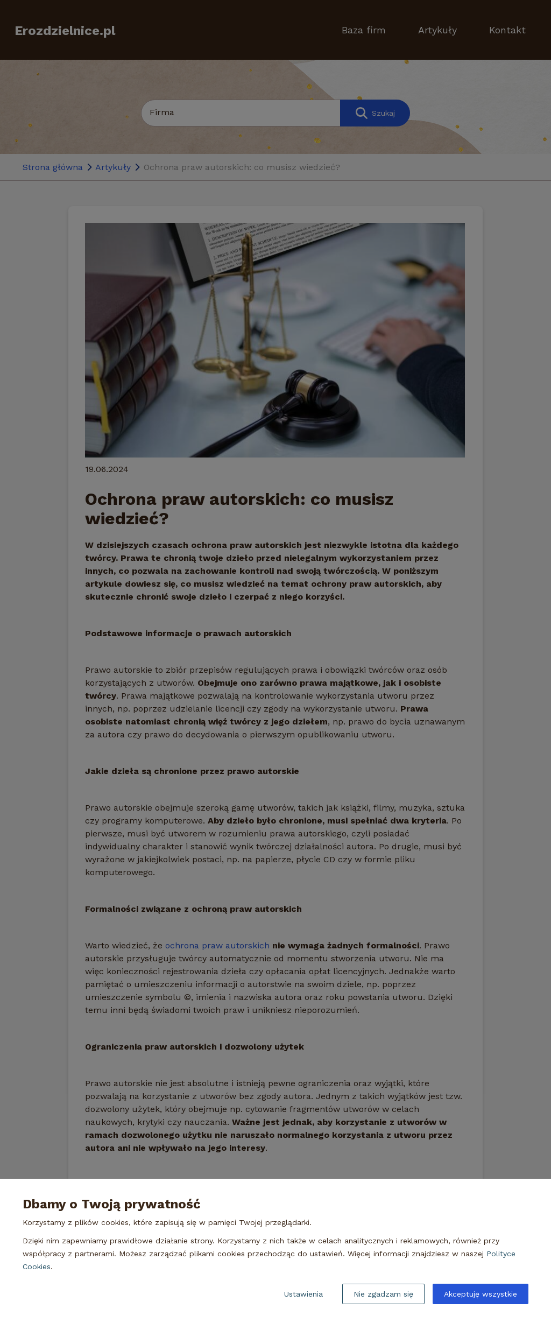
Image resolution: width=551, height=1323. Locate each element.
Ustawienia (303, 1294)
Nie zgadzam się (383, 1294)
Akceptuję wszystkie (480, 1294)
